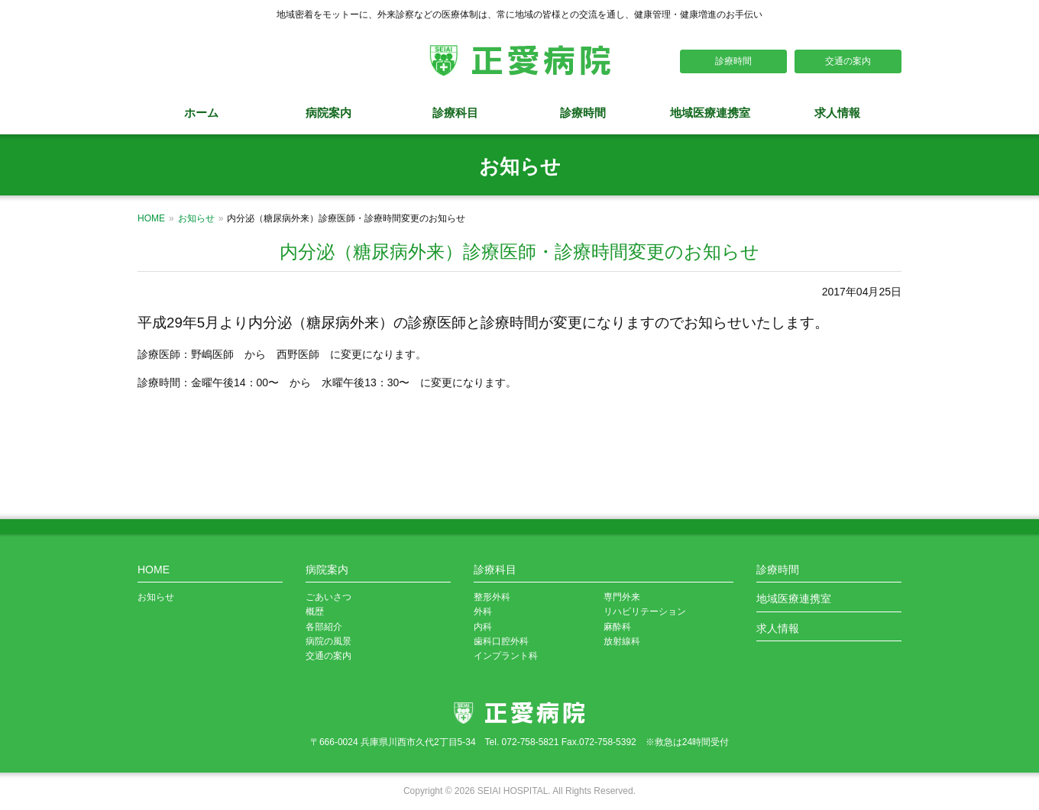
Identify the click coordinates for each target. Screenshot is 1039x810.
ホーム (201, 112)
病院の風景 (328, 641)
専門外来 (622, 597)
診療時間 (733, 61)
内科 (483, 626)
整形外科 (492, 597)
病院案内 (328, 112)
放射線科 (622, 641)
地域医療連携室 (710, 112)
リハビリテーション (645, 611)
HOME (151, 218)
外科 (483, 611)
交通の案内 (848, 61)
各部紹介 (324, 626)
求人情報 (837, 112)
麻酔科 (617, 626)
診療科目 (455, 112)
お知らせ (196, 218)
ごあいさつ (328, 597)
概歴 (315, 611)
